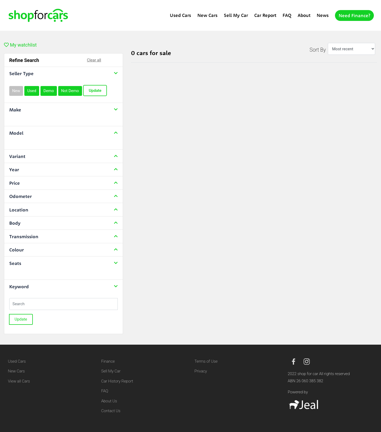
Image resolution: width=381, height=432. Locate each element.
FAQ (287, 15)
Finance (108, 361)
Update (95, 90)
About (304, 15)
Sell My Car (236, 15)
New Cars (207, 15)
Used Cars (180, 15)
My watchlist (20, 45)
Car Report (265, 15)
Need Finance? (354, 15)
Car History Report (117, 381)
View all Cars (19, 381)
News (323, 15)
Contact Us (111, 410)
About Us (109, 401)
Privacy (200, 371)
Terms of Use (205, 361)
